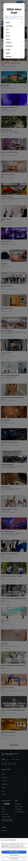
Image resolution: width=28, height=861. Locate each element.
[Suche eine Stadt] (14, 17)
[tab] (14, 22)
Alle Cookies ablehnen (14, 855)
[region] (14, 849)
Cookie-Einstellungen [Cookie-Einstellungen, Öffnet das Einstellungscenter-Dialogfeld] (14, 858)
